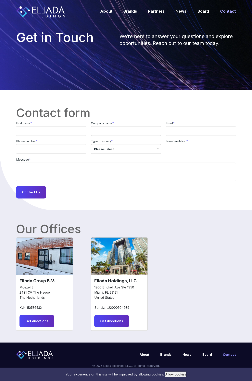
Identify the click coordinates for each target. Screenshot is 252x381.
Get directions (37, 322)
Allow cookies (175, 374)
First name (23, 123)
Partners (156, 11)
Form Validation (176, 141)
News (181, 11)
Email (169, 123)
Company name (101, 123)
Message (22, 159)
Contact (228, 11)
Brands (130, 11)
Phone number (26, 141)
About (106, 11)
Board (203, 11)
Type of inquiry (101, 141)
